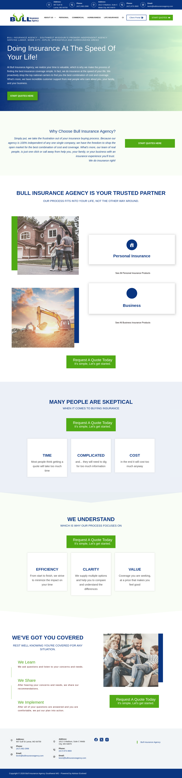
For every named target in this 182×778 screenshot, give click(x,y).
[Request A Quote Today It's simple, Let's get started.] (91, 361)
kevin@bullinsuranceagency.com (160, 6)
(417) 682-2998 (83, 6)
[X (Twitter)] (101, 739)
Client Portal (136, 17)
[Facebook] (96, 739)
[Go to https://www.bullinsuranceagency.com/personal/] (132, 249)
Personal (64, 18)
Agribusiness (94, 18)
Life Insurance (111, 18)
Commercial (78, 18)
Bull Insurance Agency (150, 742)
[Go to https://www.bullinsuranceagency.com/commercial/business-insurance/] (132, 298)
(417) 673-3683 (132, 6)
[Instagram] (107, 739)
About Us (50, 17)
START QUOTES (161, 17)
